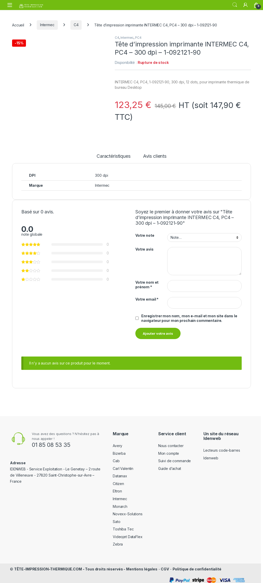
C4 (76, 25)
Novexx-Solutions (128, 511)
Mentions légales (141, 566)
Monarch (120, 503)
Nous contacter (171, 443)
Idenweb (210, 455)
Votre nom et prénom (146, 282)
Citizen (118, 481)
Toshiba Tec (123, 526)
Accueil (18, 25)
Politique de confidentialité (197, 566)
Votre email (146, 296)
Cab (116, 458)
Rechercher (235, 5)
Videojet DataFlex (128, 534)
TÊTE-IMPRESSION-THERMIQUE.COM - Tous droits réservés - (70, 566)
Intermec (47, 25)
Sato (116, 519)
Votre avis (144, 246)
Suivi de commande (174, 458)
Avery (117, 443)
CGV (165, 566)
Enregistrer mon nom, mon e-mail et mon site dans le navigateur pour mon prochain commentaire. (189, 315)
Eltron (117, 488)
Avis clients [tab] (154, 153)
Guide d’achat (169, 465)
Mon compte (168, 450)
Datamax (120, 473)
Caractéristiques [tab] (113, 153)
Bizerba (119, 450)
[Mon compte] (245, 5)
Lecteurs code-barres (221, 447)
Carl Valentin (123, 465)
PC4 (138, 37)
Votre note (144, 233)
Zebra (118, 541)
